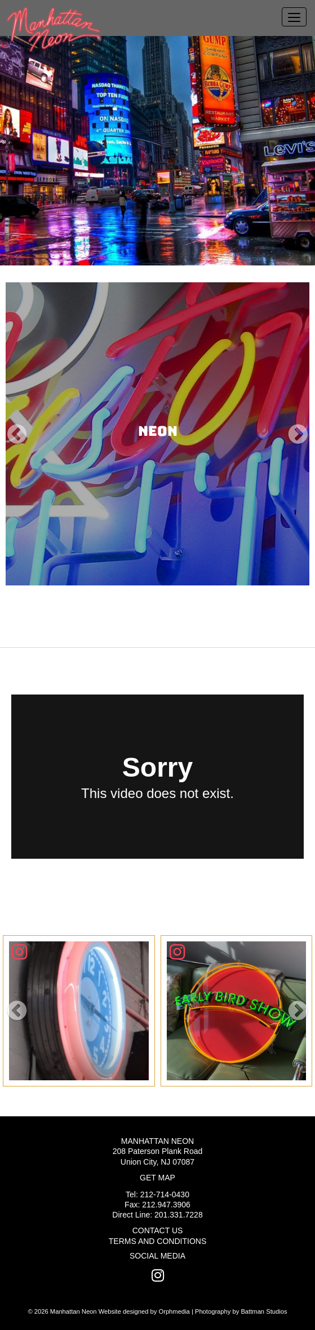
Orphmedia (173, 1311)
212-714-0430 (164, 1194)
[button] (17, 434)
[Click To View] (78, 1011)
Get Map (157, 1177)
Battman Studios (264, 1311)
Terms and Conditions (157, 1241)
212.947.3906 (166, 1204)
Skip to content (46, 6)
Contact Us (157, 1230)
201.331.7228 (178, 1214)
